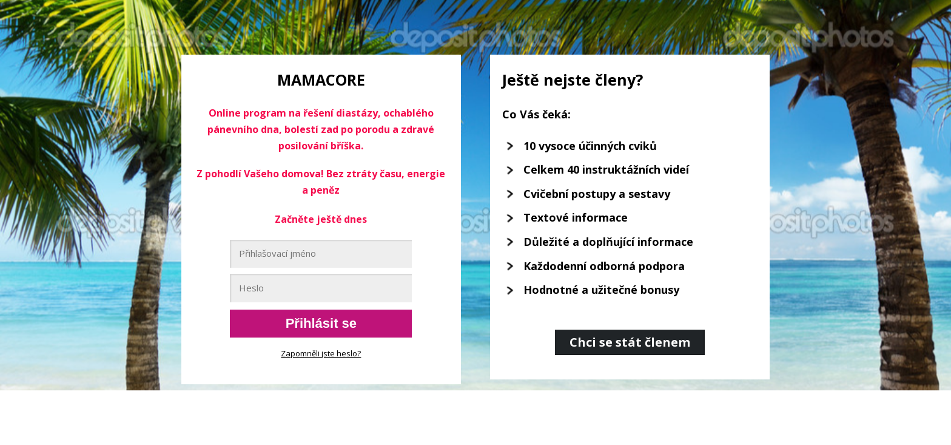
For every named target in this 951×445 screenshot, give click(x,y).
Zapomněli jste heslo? (321, 353)
